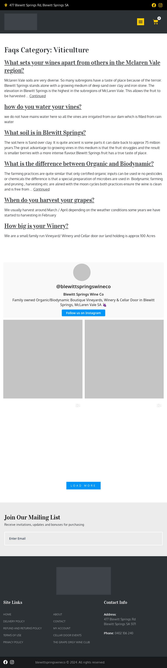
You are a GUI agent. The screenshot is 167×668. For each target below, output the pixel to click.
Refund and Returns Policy (22, 628)
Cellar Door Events (67, 635)
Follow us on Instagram (83, 313)
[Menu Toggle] (140, 21)
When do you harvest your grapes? (49, 200)
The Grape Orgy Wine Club (71, 642)
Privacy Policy (13, 642)
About (57, 614)
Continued (37, 96)
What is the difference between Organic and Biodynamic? (79, 163)
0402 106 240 (124, 633)
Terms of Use (12, 635)
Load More (83, 485)
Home (7, 614)
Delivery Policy (14, 621)
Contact (59, 621)
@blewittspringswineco (83, 286)
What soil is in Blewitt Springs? (45, 132)
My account (61, 628)
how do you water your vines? (42, 106)
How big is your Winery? (36, 226)
